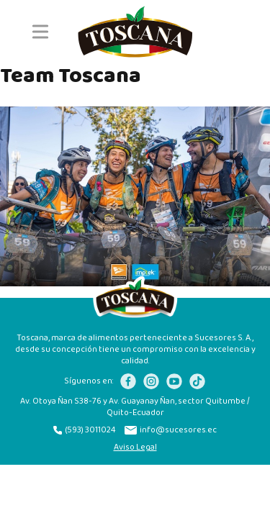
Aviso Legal (135, 447)
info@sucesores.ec (171, 430)
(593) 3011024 (84, 430)
